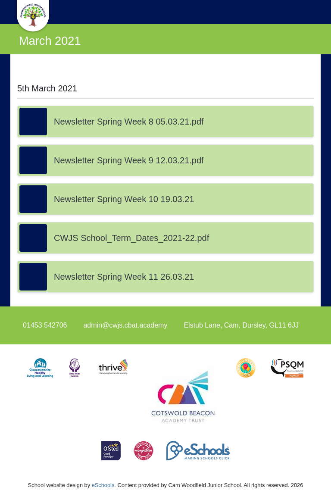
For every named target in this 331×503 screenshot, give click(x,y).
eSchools (103, 485)
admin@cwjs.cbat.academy (125, 325)
